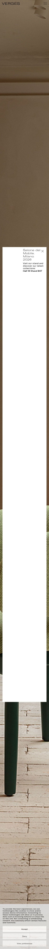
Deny (24, 936)
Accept (24, 929)
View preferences (24, 943)
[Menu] (45, 3)
